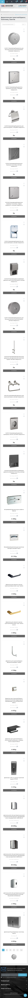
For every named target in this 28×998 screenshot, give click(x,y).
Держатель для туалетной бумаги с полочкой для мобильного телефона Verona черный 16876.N (14, 740)
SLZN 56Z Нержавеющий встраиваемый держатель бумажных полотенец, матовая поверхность (14, 472)
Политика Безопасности (11, 977)
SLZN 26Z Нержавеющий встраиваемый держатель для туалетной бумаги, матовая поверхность (14, 280)
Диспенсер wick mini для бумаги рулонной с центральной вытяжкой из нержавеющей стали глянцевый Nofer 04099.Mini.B (14, 817)
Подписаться (22, 974)
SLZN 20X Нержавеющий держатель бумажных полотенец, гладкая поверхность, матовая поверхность (14, 204)
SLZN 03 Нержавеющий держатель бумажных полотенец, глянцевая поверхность (14, 88)
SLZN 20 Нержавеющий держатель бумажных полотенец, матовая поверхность (14, 165)
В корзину (14, 62)
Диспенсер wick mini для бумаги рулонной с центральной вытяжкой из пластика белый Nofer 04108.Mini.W (14, 894)
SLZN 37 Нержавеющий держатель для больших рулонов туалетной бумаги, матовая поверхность (14, 319)
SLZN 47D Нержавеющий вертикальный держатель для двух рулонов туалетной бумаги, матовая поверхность (14, 358)
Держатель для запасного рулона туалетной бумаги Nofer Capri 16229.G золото (14, 623)
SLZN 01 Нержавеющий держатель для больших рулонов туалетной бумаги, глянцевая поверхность (14, 50)
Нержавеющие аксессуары (8, 14)
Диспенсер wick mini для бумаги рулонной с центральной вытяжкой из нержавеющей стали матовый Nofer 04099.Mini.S (14, 855)
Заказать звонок (22, 6)
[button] (11, 1)
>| (21, 950)
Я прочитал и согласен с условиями (14, 977)
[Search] (25, 10)
